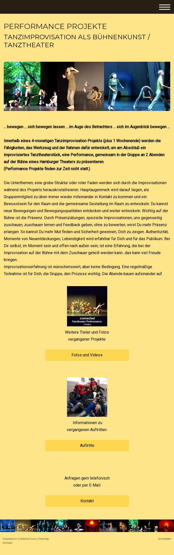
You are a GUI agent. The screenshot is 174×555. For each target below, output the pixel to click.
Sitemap (43, 539)
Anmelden (165, 539)
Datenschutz (28, 539)
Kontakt (87, 501)
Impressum (9, 539)
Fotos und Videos (87, 355)
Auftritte (87, 445)
